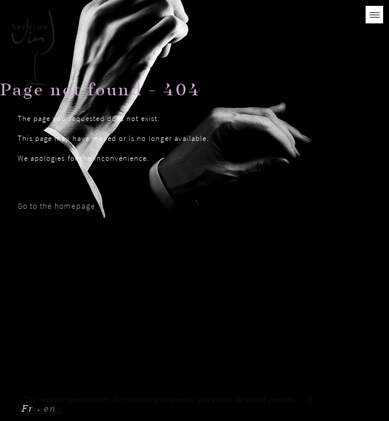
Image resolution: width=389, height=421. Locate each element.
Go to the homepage (56, 206)
